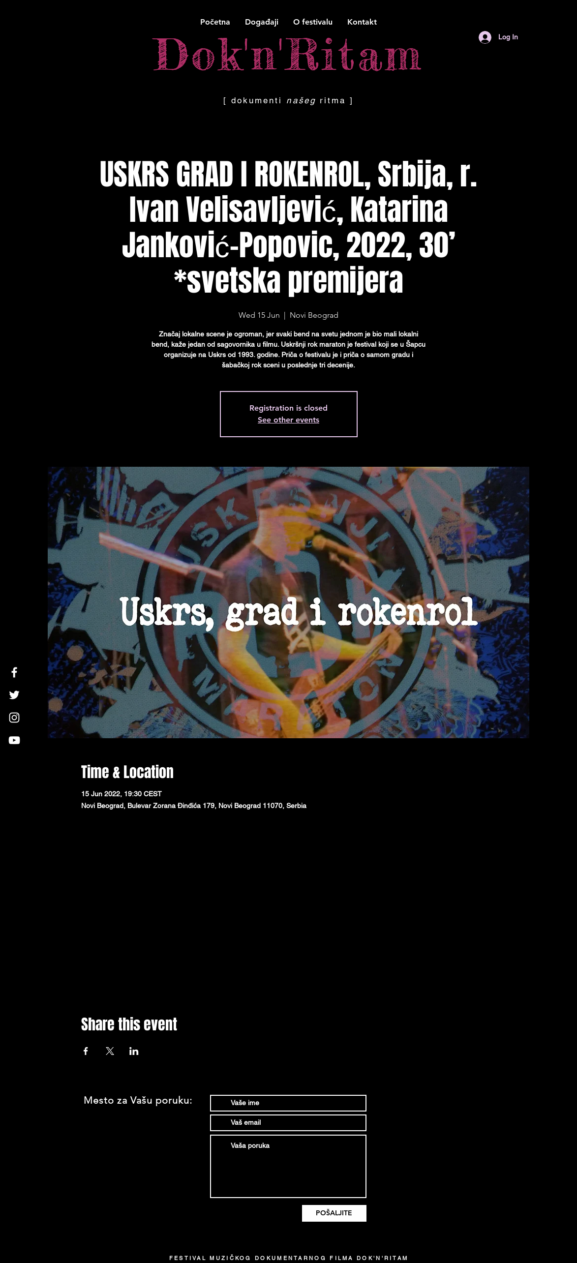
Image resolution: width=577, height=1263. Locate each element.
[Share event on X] (110, 1051)
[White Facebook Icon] (14, 672)
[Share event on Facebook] (86, 1051)
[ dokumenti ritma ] (288, 100)
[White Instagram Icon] (14, 717)
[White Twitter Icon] (14, 695)
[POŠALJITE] (334, 1213)
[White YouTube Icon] (14, 740)
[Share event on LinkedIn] (134, 1051)
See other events (288, 419)
